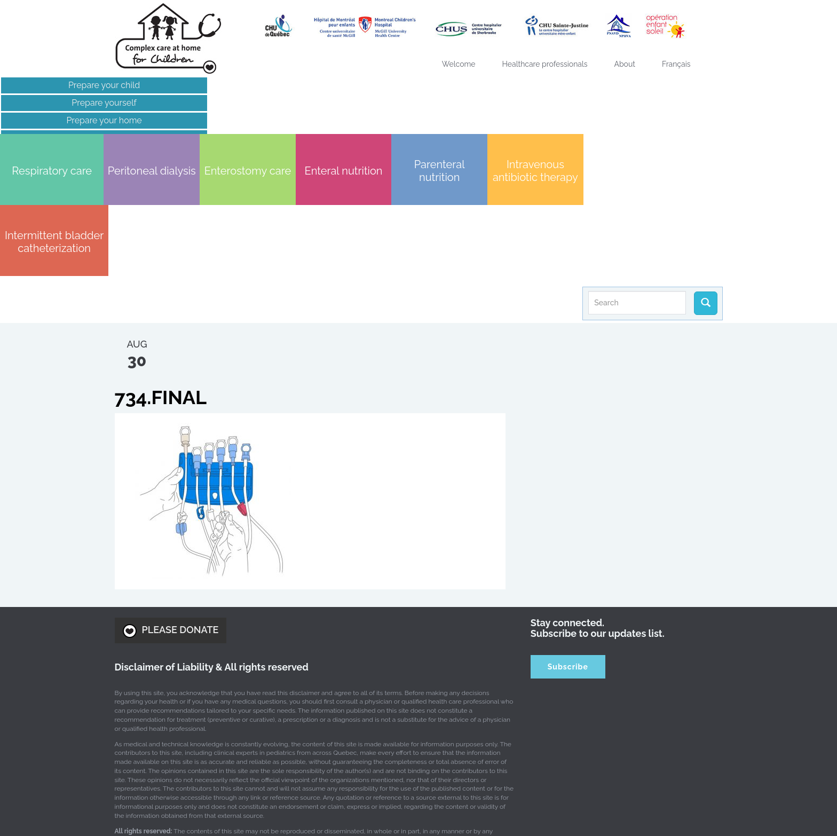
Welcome (459, 64)
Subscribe (568, 539)
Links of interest (96, 138)
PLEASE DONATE (171, 503)
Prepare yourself (96, 103)
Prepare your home (96, 120)
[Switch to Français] (676, 64)
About (624, 64)
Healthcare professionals (545, 64)
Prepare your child (96, 85)
